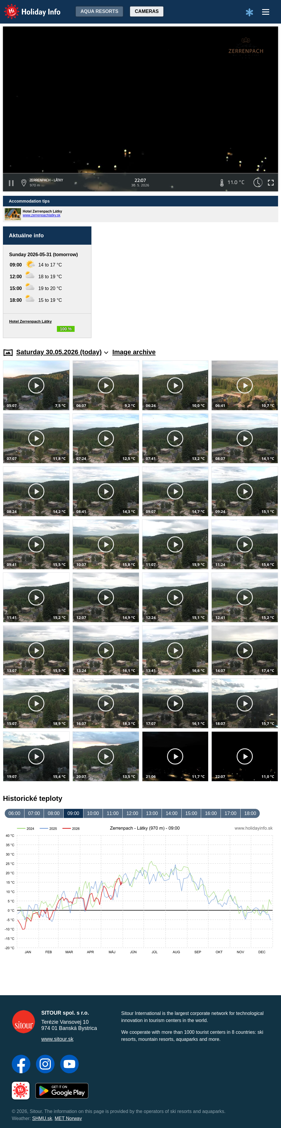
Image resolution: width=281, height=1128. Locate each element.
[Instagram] (45, 1065)
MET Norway (68, 1118)
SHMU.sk (42, 1118)
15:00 (191, 813)
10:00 (93, 813)
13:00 (152, 813)
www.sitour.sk (57, 1039)
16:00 (211, 813)
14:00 (172, 813)
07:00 (34, 813)
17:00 (230, 813)
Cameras (147, 11)
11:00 (113, 813)
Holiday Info (26, 7)
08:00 (54, 813)
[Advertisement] (187, 282)
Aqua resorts (99, 11)
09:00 (73, 813)
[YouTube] (69, 1065)
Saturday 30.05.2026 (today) (62, 352)
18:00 (250, 813)
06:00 (14, 813)
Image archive (134, 352)
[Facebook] (21, 1065)
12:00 (132, 813)
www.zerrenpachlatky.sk (41, 215)
